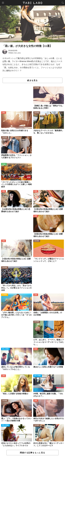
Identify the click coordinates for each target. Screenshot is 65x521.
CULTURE (36, 88)
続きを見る (32, 80)
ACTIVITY (4, 295)
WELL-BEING (5, 349)
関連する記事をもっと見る (32, 453)
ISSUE (3, 164)
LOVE (3, 113)
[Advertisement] (32, 488)
